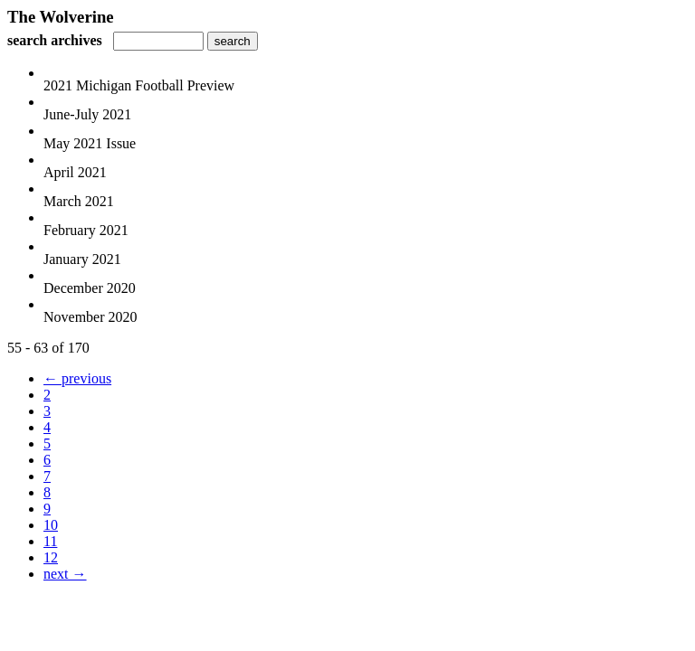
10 (50, 525)
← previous (77, 378)
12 (50, 557)
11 (50, 541)
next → (65, 573)
